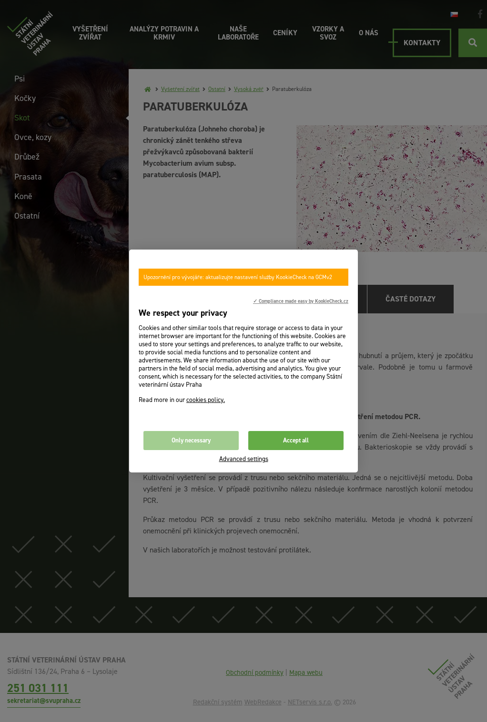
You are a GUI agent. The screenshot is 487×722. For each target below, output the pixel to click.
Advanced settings (243, 459)
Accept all (296, 440)
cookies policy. (205, 400)
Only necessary (191, 440)
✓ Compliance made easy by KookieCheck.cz (300, 301)
